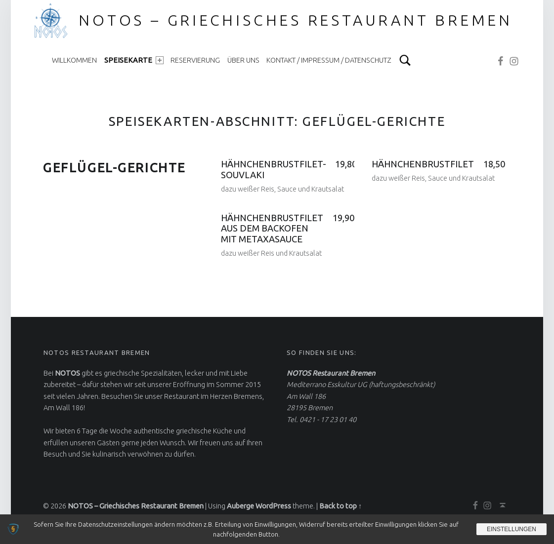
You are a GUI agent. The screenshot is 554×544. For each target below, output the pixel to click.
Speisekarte (134, 60)
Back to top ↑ (340, 506)
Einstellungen (511, 529)
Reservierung (195, 60)
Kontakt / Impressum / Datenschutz (328, 60)
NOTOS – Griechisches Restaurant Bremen (295, 20)
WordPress (273, 506)
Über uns (243, 60)
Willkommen (74, 60)
